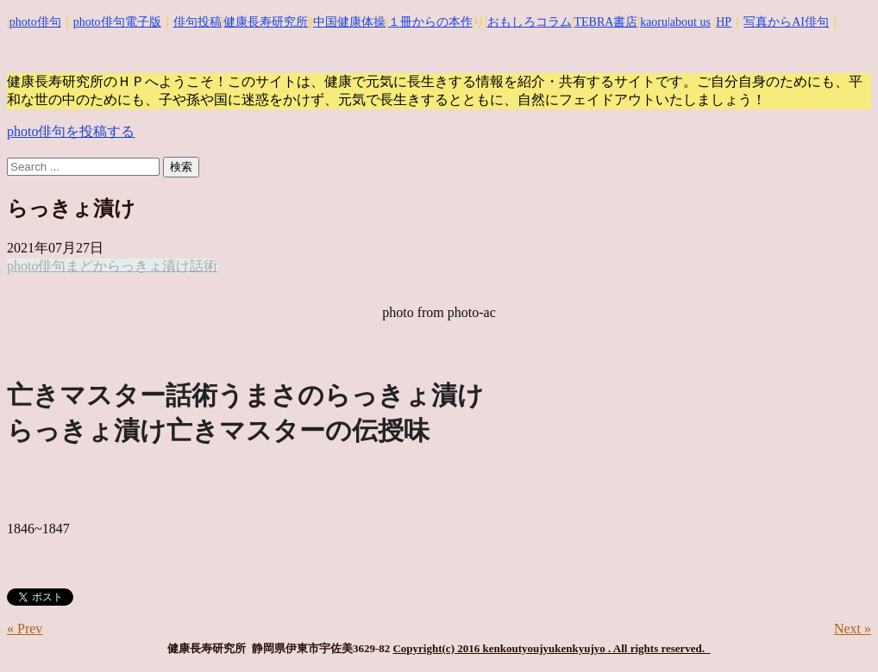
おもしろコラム (529, 22)
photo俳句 (35, 22)
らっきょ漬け (148, 265)
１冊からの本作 (430, 22)
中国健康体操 (349, 22)
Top (837, 631)
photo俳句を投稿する (71, 131)
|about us (689, 22)
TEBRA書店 (605, 22)
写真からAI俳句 (786, 22)
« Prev (24, 628)
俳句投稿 (197, 22)
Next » (852, 628)
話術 (203, 265)
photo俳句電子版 (117, 22)
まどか (86, 265)
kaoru (654, 22)
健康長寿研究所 (265, 22)
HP (723, 22)
